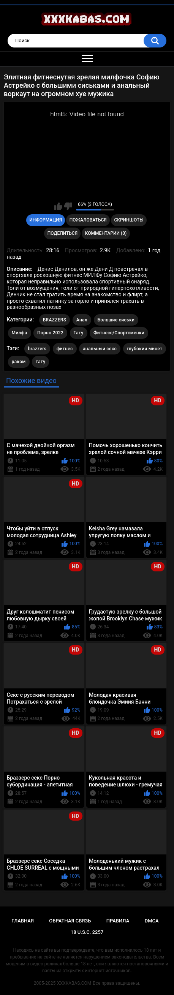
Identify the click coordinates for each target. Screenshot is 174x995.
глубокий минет (145, 348)
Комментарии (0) (106, 233)
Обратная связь (70, 921)
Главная (22, 921)
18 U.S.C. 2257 (87, 932)
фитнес (65, 348)
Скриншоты (128, 220)
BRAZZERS (54, 320)
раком (19, 361)
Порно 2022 (50, 332)
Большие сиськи (116, 320)
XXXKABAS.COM (74, 983)
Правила (118, 921)
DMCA (152, 921)
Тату (79, 332)
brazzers (37, 348)
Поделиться (62, 233)
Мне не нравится (68, 206)
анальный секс (100, 348)
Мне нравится (58, 206)
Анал (81, 320)
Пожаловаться (88, 220)
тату (40, 361)
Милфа (19, 332)
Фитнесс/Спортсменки (118, 332)
